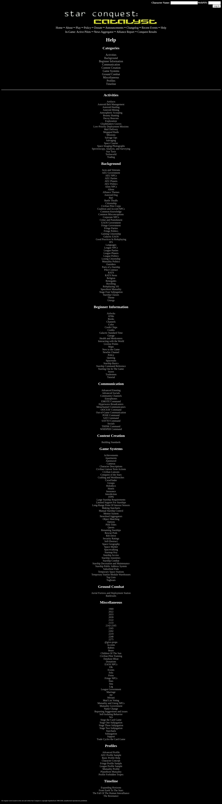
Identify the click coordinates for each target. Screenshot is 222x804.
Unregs (111, 300)
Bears (111, 650)
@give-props (111, 642)
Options (111, 522)
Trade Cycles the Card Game (111, 739)
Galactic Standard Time (111, 333)
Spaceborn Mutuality (111, 289)
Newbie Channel (111, 352)
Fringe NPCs (111, 678)
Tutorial (111, 377)
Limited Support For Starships (111, 502)
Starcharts (111, 731)
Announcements (114, 27)
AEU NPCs (111, 175)
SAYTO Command (111, 420)
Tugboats (111, 580)
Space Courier (111, 143)
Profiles (111, 80)
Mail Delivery (111, 129)
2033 (111, 614)
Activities (111, 54)
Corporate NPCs (111, 217)
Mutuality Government (111, 706)
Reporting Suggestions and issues (111, 711)
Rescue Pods (111, 533)
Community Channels (111, 396)
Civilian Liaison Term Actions (111, 469)
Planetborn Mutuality (111, 771)
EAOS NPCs (111, 664)
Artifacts (111, 101)
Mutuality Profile (111, 769)
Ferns (111, 675)
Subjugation (111, 733)
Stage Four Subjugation (111, 292)
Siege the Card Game (111, 720)
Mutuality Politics (111, 261)
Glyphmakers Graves (111, 123)
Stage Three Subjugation (111, 725)
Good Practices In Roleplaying (111, 239)
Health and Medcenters (111, 338)
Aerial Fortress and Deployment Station (111, 593)
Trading (111, 157)
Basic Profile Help (111, 758)
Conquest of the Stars (110, 474)
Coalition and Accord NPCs (111, 209)
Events (111, 670)
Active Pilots (83, 31)
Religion (111, 278)
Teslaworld (111, 154)
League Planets (110, 253)
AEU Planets (111, 181)
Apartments (111, 458)
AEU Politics (111, 184)
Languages (111, 245)
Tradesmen (111, 374)
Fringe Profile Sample (111, 763)
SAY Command (111, 418)
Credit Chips (111, 327)
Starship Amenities (111, 558)
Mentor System (111, 513)
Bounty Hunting (111, 115)
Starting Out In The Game (111, 369)
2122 (111, 620)
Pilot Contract (111, 270)
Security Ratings (111, 538)
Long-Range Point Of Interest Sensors (111, 505)
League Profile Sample (111, 766)
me (111, 695)
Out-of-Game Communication (111, 412)
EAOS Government (111, 222)
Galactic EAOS (111, 236)
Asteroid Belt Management (111, 104)
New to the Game (111, 349)
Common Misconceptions (111, 214)
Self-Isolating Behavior (111, 714)
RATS (111, 272)
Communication (111, 64)
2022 (111, 611)
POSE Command (111, 415)
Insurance (111, 491)
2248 (111, 636)
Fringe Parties (111, 228)
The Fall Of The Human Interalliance (111, 793)
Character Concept (111, 760)
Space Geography (111, 544)
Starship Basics (111, 363)
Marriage (111, 692)
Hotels (111, 488)
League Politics (111, 256)
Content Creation (110, 67)
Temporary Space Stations (111, 571)
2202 (111, 631)
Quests (111, 527)
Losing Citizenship (111, 258)
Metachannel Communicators (111, 407)
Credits (111, 330)
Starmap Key (111, 552)
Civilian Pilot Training (111, 656)
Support (111, 736)
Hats (111, 681)
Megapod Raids (111, 132)
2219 (111, 634)
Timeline (111, 83)
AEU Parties (111, 178)
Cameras (111, 463)
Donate (98, 27)
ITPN (111, 497)
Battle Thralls (111, 200)
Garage (111, 335)
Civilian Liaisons (111, 472)
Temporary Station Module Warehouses (111, 574)
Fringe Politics (111, 231)
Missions (111, 135)
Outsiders (111, 264)
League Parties (111, 250)
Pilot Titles (111, 524)
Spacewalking (111, 549)
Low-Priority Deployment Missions (111, 126)
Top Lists (111, 577)
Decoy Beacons (111, 118)
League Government (111, 689)
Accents (111, 645)
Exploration (111, 121)
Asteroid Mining (111, 110)
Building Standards (110, 442)
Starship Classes (111, 294)
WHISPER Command (111, 429)
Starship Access (111, 555)
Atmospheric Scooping (111, 112)
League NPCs (111, 247)
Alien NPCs (111, 186)
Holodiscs (111, 485)
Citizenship (111, 203)
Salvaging (111, 140)
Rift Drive (111, 535)
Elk (111, 667)
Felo (111, 672)
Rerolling (111, 283)
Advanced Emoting (111, 390)
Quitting (111, 357)
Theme (111, 297)
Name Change (111, 708)
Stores (111, 371)
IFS (111, 242)
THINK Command (111, 426)
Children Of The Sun (111, 653)
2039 (111, 617)
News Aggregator (103, 31)
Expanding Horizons (111, 787)
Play (78, 27)
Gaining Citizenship (111, 233)
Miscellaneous (111, 77)
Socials (111, 423)
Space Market (111, 546)
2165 (111, 628)
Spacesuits (111, 360)
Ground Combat (111, 74)
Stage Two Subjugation (111, 728)
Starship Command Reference (111, 366)
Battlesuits (111, 595)
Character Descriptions (111, 466)
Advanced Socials (111, 393)
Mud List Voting (111, 700)
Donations (111, 661)
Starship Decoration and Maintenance (111, 563)
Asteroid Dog (111, 195)
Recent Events (150, 27)
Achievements (111, 455)
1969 (111, 609)
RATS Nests (111, 275)
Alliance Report (125, 31)
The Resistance (110, 796)
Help (163, 27)
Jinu (111, 683)
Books (111, 319)
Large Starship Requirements (111, 499)
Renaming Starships (111, 530)
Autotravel (111, 461)
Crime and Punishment (111, 220)
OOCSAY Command (111, 409)
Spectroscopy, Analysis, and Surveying (111, 148)
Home (59, 27)
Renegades (111, 281)
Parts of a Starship (111, 267)
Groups (111, 483)
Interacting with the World (111, 341)
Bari (111, 197)
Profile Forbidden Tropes (111, 774)
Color (111, 324)
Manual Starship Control (111, 510)
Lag (111, 686)
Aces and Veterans (111, 170)
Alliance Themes (111, 192)
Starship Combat (111, 560)
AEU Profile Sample (111, 755)
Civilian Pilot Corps (111, 206)
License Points (111, 344)
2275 (111, 639)
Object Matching (111, 519)
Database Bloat (110, 658)
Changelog (133, 27)
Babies (111, 647)
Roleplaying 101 (111, 286)
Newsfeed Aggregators (111, 516)
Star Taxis (111, 151)
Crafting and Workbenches (111, 477)
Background (111, 58)
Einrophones (111, 398)
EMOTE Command (111, 401)
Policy (87, 27)
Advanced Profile (111, 752)
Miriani (111, 697)
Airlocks (111, 313)
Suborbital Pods (111, 569)
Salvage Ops (111, 137)
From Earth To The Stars (111, 790)
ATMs (111, 316)
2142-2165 (111, 625)
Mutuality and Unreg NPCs (111, 703)
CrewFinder (111, 480)
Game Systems (111, 71)
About (69, 27)
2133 (111, 622)
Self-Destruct (110, 541)
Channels (111, 321)
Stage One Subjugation (111, 722)
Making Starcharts (111, 508)
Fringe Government (111, 225)
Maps (111, 346)
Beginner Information (111, 61)
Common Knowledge (110, 211)
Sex (111, 717)
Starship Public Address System (111, 566)
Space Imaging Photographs (111, 146)
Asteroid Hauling (111, 107)
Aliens (111, 189)
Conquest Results (147, 31)
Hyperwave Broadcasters (111, 404)
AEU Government (111, 172)
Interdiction (111, 494)
